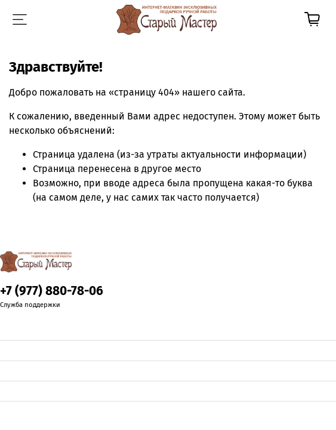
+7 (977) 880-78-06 (51, 291)
